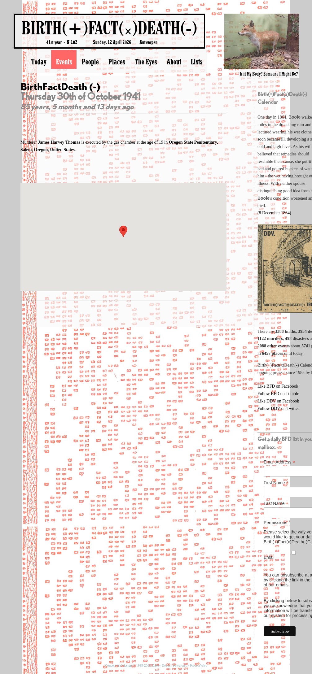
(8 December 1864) (274, 213)
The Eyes (145, 62)
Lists (196, 62)
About (173, 62)
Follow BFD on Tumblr (278, 393)
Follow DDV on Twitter (278, 408)
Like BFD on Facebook (277, 386)
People (90, 62)
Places (116, 62)
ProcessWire (198, 665)
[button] (123, 231)
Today (38, 62)
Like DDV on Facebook (278, 401)
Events (64, 62)
